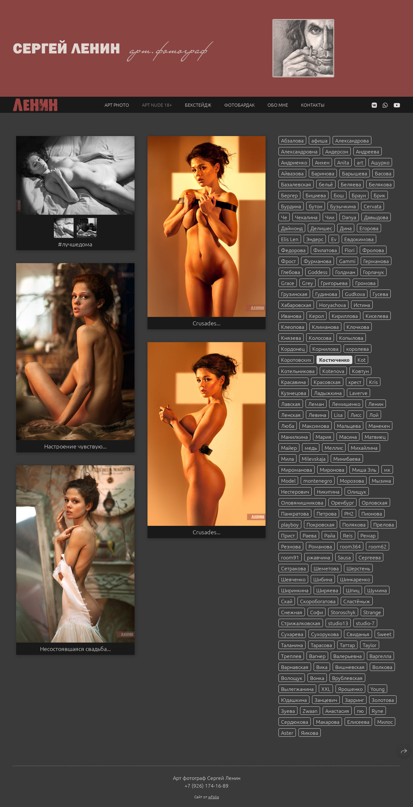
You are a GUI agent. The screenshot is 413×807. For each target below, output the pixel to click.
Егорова (368, 227)
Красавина (293, 381)
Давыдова (376, 217)
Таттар (347, 644)
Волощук (291, 677)
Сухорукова (325, 633)
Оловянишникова (302, 502)
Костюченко (334, 359)
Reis (348, 535)
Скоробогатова (318, 601)
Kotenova (333, 370)
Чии (329, 217)
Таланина (292, 644)
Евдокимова (359, 238)
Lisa (338, 414)
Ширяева (327, 590)
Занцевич (326, 699)
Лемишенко (346, 403)
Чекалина (306, 217)
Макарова (327, 721)
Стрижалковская (300, 622)
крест (354, 381)
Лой (373, 414)
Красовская (327, 381)
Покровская (321, 524)
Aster (287, 732)
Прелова (383, 524)
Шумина (377, 590)
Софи (316, 611)
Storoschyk (343, 611)
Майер (289, 447)
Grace (287, 282)
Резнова (291, 546)
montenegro (317, 480)
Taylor (370, 644)
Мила (287, 458)
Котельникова (298, 370)
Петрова (327, 513)
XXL (325, 688)
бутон (315, 206)
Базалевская (296, 184)
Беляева (351, 184)
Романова (320, 546)
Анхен (322, 162)
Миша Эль (364, 469)
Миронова (332, 469)
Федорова (293, 249)
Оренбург (342, 502)
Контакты (313, 105)
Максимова (315, 425)
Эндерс (314, 238)
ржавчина (318, 557)
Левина (317, 414)
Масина (348, 436)
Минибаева (346, 458)
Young (377, 688)
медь (311, 447)
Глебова (290, 271)
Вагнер (317, 655)
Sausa (344, 557)
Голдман (345, 271)
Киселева (377, 315)
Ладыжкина (328, 392)
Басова (383, 173)
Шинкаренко (355, 579)
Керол (316, 315)
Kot (362, 359)
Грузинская (294, 293)
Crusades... (206, 323)
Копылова (351, 337)
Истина (362, 304)
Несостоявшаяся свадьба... (75, 649)
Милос (385, 721)
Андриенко (294, 162)
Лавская (290, 403)
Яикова (309, 732)
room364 (350, 546)
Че (284, 217)
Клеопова (292, 326)
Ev (334, 238)
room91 (290, 557)
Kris (373, 381)
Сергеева (369, 557)
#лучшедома (75, 244)
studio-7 (365, 622)
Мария (323, 436)
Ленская (291, 414)
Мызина (381, 480)
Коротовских (296, 359)
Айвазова (292, 173)
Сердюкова (294, 721)
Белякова (380, 184)
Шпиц (352, 590)
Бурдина (291, 206)
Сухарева (292, 633)
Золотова (383, 699)
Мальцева (349, 425)
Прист (288, 535)
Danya (349, 217)
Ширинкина (294, 590)
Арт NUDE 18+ (157, 105)
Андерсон (336, 151)
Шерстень (358, 568)
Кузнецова (293, 392)
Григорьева (334, 282)
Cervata (372, 206)
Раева (310, 535)
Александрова (352, 140)
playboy (290, 524)
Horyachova (332, 304)
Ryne (377, 710)
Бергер (289, 195)
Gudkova (355, 293)
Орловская (375, 502)
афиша (319, 140)
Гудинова (326, 293)
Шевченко (293, 579)
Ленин (375, 403)
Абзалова (292, 140)
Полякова (354, 524)
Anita (343, 162)
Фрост (288, 260)
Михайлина (364, 447)
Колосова (320, 337)
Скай (286, 601)
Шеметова (326, 568)
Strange (372, 611)
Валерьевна (347, 655)
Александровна (299, 151)
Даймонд (292, 227)
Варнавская (294, 666)
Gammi (347, 260)
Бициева (316, 195)
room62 (377, 546)
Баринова (322, 173)
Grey (307, 282)
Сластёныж (356, 601)
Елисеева (358, 721)
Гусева (380, 293)
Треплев (291, 655)
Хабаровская (296, 304)
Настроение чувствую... (75, 446)
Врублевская (347, 677)
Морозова (352, 480)
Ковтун (360, 370)
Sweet (384, 633)
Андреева (367, 151)
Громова (365, 282)
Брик (379, 195)
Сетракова (293, 568)
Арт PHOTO (117, 105)
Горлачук (373, 271)
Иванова (291, 315)
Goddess (317, 271)
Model (288, 480)
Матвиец (375, 436)
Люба (287, 425)
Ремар (368, 535)
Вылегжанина (297, 688)
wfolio (213, 796)
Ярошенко (350, 688)
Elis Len (289, 238)
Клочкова (358, 326)
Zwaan (310, 710)
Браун (359, 195)
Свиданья (358, 633)
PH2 (349, 513)
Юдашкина (294, 699)
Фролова (373, 249)
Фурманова (317, 260)
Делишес (321, 227)
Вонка (317, 677)
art (360, 162)
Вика (321, 666)
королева (357, 348)
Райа (329, 535)
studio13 (338, 622)
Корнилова (325, 348)
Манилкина (294, 436)
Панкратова (295, 513)
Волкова (382, 666)
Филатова (325, 249)
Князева (291, 337)
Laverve (358, 392)
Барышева (354, 173)
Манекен (379, 425)
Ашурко (380, 162)
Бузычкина (343, 206)
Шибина (322, 579)
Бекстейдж (198, 105)
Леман (316, 403)
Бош (339, 195)
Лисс (355, 414)
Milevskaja (314, 458)
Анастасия (337, 710)
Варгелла (380, 655)
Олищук (356, 491)
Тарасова (321, 644)
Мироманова (296, 469)
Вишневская (350, 666)
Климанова (325, 326)
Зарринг (354, 699)
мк (387, 469)
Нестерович (295, 491)
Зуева (288, 710)
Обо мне (277, 105)
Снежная (291, 611)
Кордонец (293, 348)
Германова (376, 260)
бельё (326, 184)
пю (360, 710)
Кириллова (345, 315)
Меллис (334, 447)
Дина (346, 227)
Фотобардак (239, 105)
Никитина (328, 491)
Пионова (371, 513)
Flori (350, 249)
